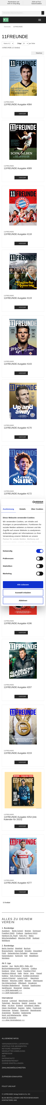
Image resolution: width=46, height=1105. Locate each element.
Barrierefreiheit (10, 1061)
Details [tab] (23, 509)
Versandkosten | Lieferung (15, 1044)
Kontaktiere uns (9, 1100)
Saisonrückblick (36, 3)
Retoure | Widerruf (11, 1049)
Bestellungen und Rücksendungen (23, 1098)
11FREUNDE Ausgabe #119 (18, 298)
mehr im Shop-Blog (13, 3)
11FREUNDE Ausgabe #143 (18, 364)
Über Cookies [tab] (37, 509)
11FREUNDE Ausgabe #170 (18, 428)
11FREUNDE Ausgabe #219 (18, 753)
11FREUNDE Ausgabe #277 (18, 883)
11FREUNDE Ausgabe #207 (18, 687)
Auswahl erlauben (23, 593)
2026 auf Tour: (36, 2)
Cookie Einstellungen (12, 1063)
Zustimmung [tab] (8, 509)
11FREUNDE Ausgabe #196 (18, 623)
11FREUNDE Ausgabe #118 (18, 234)
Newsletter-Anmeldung (13, 1051)
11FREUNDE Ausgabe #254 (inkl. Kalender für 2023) (20, 818)
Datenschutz (8, 1058)
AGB (4, 1056)
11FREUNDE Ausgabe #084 (18, 104)
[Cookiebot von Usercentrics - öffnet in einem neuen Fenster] (32, 502)
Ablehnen (23, 600)
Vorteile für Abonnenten (14, 1046)
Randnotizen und (13, 2)
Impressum (7, 1053)
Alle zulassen (23, 585)
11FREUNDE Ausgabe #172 (18, 493)
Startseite (7, 27)
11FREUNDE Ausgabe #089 (18, 168)
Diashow (37, 53)
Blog (4, 1098)
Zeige (19, 43)
